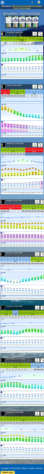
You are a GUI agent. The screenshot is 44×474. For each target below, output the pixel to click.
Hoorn (15, 8)
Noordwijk (27, 6)
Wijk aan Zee (17, 6)
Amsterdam (37, 6)
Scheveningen (25, 8)
